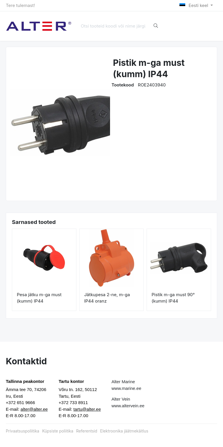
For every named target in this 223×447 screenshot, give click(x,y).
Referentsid (86, 431)
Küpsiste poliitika (57, 431)
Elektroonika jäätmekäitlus (124, 431)
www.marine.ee (126, 388)
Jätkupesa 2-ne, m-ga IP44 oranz (107, 298)
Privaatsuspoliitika (22, 431)
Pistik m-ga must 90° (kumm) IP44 (173, 298)
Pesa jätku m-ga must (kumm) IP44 (39, 298)
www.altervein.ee (128, 405)
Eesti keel (194, 5)
